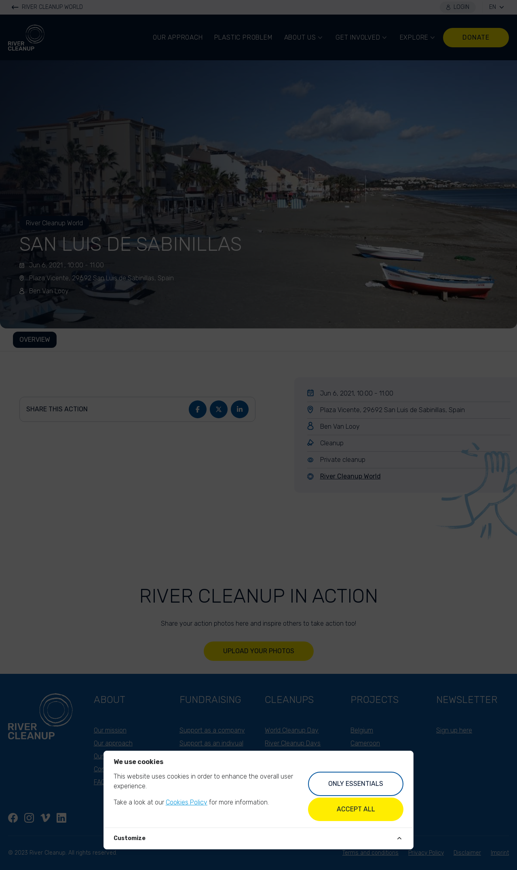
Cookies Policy (186, 802)
